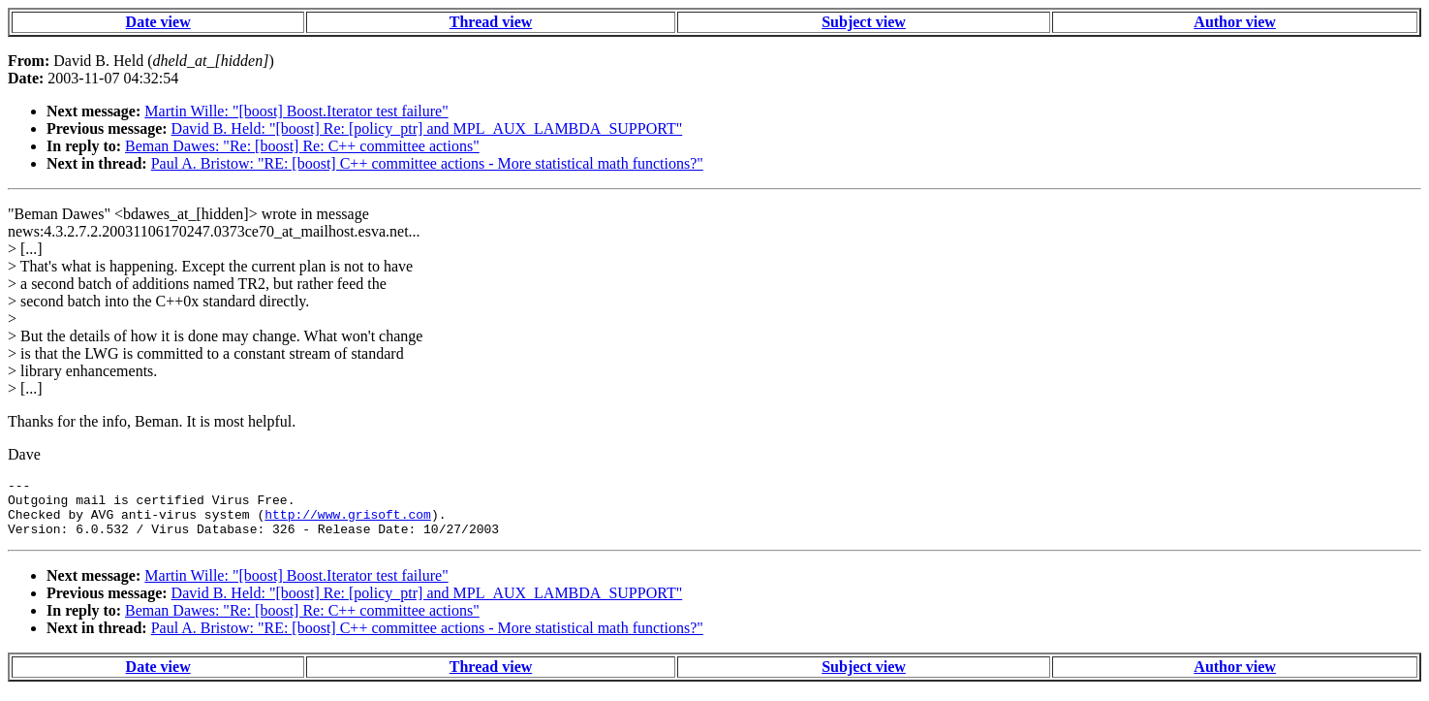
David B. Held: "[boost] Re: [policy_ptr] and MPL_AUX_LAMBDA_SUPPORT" (427, 128)
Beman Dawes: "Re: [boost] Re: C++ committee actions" (302, 146)
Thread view (491, 22)
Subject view (864, 22)
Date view (158, 22)
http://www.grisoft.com (347, 522)
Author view (1235, 22)
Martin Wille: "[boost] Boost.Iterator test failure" (296, 111)
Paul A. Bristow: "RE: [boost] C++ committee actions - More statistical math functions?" (427, 163)
